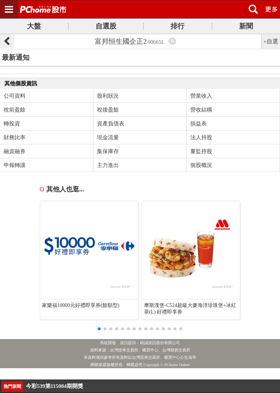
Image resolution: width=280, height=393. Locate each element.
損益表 (198, 124)
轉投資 (12, 124)
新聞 (246, 26)
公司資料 (15, 96)
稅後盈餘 (108, 110)
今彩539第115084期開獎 (54, 386)
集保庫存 (108, 151)
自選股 (106, 26)
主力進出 (108, 165)
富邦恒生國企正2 (130, 41)
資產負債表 (110, 124)
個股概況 (201, 165)
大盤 (34, 26)
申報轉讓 (15, 165)
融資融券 (15, 151)
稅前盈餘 (15, 110)
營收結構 (201, 110)
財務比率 (15, 137)
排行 (177, 26)
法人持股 (201, 137)
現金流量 (108, 137)
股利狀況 (108, 96)
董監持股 (201, 151)
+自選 (271, 41)
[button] (99, 328)
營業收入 (201, 96)
